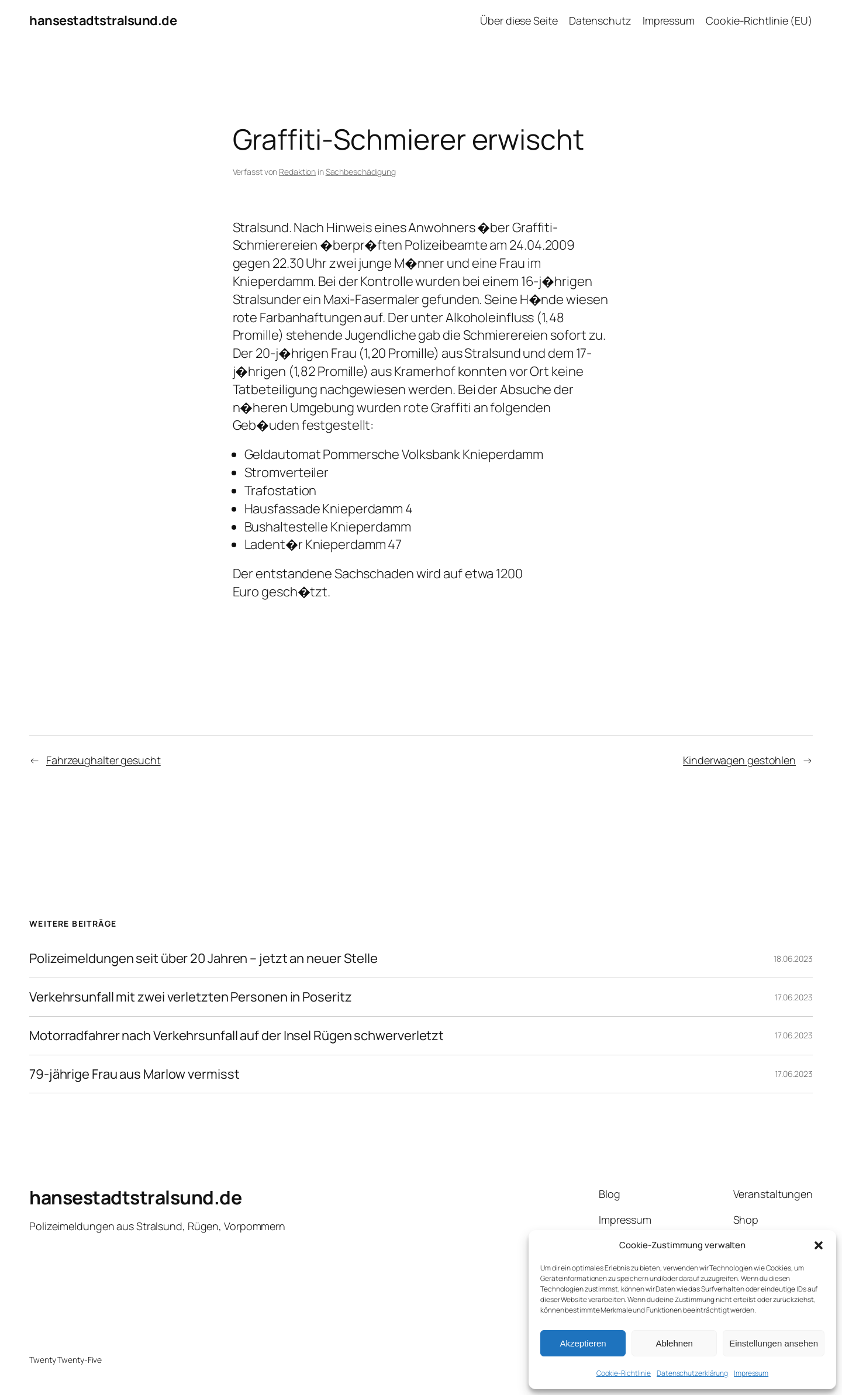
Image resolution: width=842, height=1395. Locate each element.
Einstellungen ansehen (773, 1343)
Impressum (751, 1373)
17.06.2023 (794, 997)
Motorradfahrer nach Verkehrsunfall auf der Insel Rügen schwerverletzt (236, 1035)
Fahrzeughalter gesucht (103, 760)
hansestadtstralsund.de (103, 20)
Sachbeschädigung (361, 171)
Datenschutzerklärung (692, 1373)
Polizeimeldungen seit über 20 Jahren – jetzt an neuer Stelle (203, 958)
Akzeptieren (583, 1343)
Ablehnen (673, 1343)
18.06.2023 (793, 958)
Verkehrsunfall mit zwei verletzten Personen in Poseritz (190, 997)
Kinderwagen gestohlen (739, 760)
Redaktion (297, 171)
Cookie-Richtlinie (623, 1373)
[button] (818, 1245)
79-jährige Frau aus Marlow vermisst (134, 1074)
